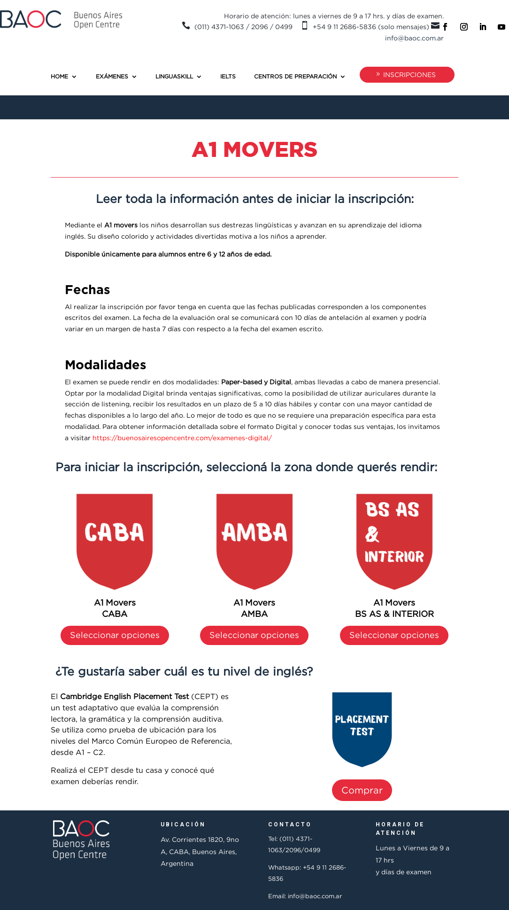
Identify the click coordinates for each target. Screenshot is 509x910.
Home (59, 76)
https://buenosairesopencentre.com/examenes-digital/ (182, 437)
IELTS (228, 76)
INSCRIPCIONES (409, 74)
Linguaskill (174, 76)
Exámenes (112, 76)
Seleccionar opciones (115, 634)
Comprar (362, 790)
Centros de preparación (295, 76)
